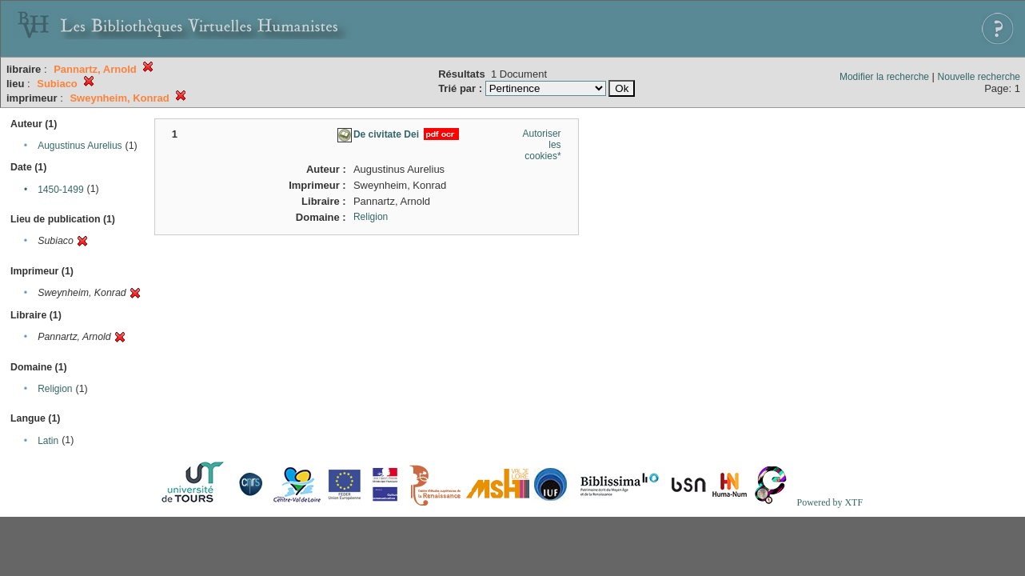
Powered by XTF (829, 502)
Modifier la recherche (884, 76)
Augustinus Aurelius (80, 145)
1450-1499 (60, 189)
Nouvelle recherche (979, 76)
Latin (48, 440)
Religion (55, 388)
